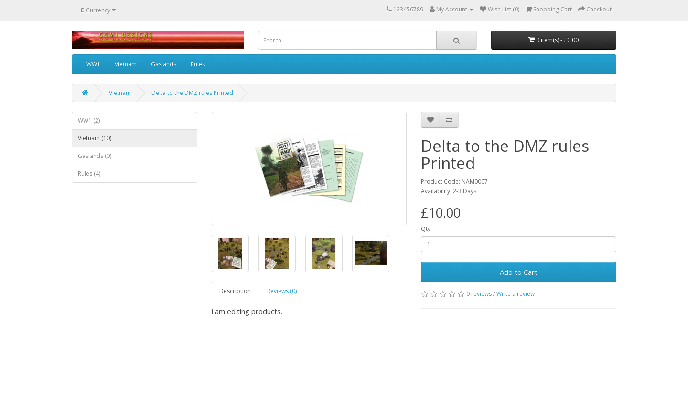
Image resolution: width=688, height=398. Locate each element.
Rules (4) (89, 173)
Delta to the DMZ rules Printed (192, 93)
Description (235, 291)
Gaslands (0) (94, 156)
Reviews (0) (282, 291)
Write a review (515, 294)
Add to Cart (519, 272)
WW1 (93, 64)
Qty (425, 229)
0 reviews (479, 294)
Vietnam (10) (94, 138)
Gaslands (163, 64)
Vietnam (126, 64)
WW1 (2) (89, 120)
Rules (198, 64)
